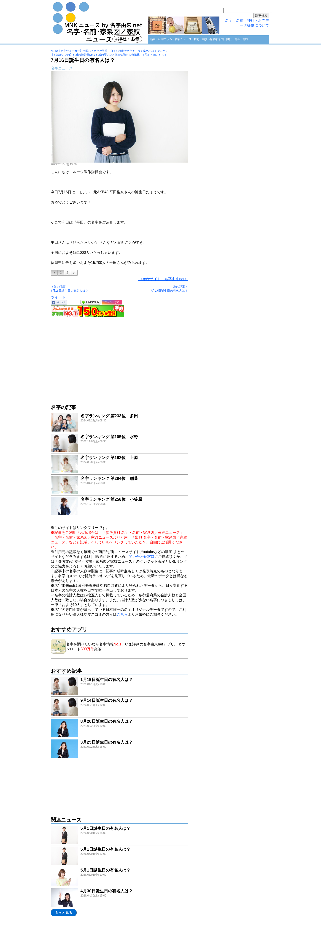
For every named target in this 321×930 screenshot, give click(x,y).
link (119, 423)
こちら (122, 614)
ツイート (58, 297)
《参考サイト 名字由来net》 (163, 279)
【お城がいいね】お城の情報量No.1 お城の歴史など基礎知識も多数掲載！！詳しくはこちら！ (109, 54)
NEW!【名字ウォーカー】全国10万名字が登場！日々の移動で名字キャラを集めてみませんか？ (109, 51)
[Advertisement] (119, 358)
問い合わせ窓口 (141, 557)
